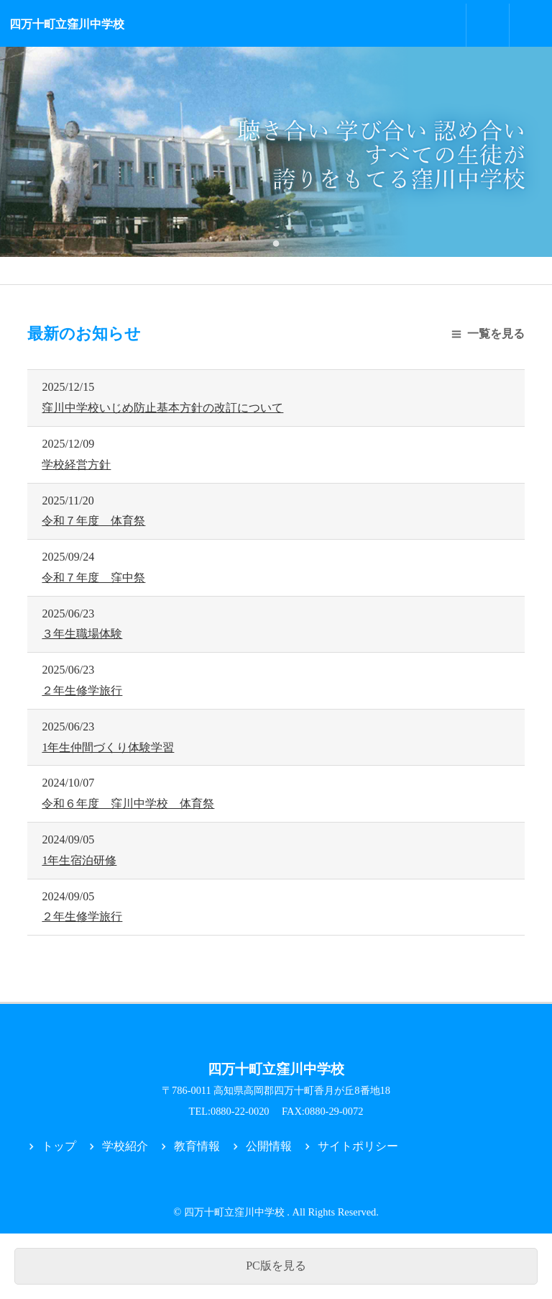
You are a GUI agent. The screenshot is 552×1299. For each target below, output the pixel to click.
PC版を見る (276, 1265)
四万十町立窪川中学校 (66, 24)
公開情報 (269, 1146)
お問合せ (488, 25)
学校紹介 (125, 1146)
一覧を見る (496, 333)
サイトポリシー (358, 1146)
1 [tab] (276, 242)
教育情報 (197, 1146)
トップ (59, 1146)
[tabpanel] (276, 152)
